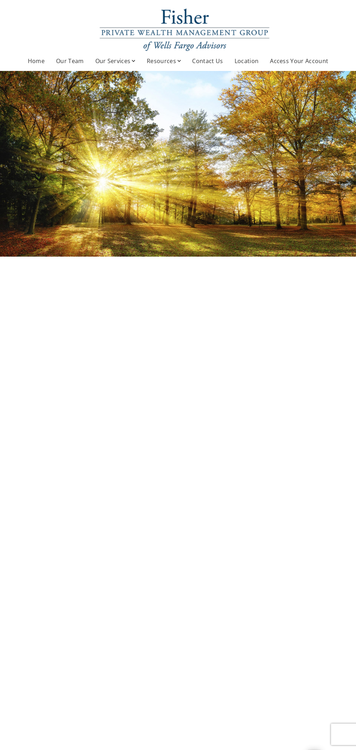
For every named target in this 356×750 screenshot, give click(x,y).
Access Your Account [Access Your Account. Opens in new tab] (299, 61)
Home (36, 61)
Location (247, 61)
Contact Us (207, 61)
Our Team (70, 61)
